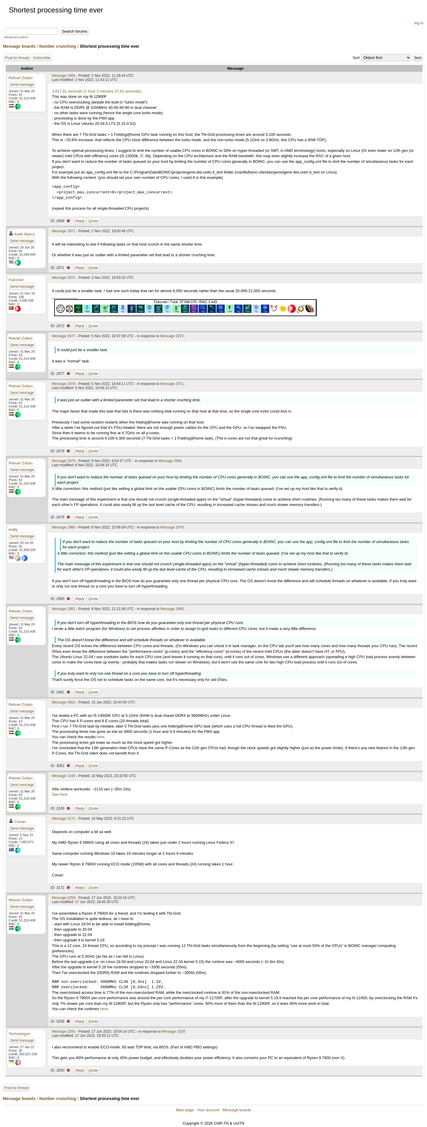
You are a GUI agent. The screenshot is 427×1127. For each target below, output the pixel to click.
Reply (80, 221)
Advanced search (16, 37)
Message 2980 (63, 527)
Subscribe (41, 57)
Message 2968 (63, 76)
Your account (208, 1110)
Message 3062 (63, 702)
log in (418, 23)
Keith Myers (25, 234)
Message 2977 (63, 336)
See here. (60, 794)
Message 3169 (63, 776)
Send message (22, 84)
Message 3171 (63, 818)
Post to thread (17, 57)
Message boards (19, 46)
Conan (20, 821)
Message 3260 (63, 1031)
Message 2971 (63, 231)
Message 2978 (63, 384)
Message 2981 (63, 609)
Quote (93, 221)
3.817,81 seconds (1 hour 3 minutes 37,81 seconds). (97, 91)
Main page (185, 1110)
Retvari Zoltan (21, 78)
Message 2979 (63, 461)
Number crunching (57, 46)
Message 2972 (63, 278)
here (100, 737)
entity (13, 529)
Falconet (16, 280)
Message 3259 (63, 898)
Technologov (19, 1034)
